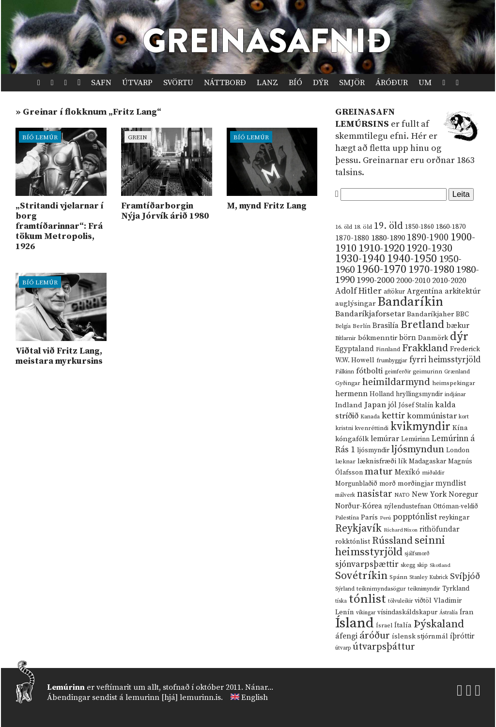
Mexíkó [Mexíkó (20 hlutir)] (407, 472)
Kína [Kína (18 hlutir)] (460, 427)
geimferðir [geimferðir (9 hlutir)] (398, 372)
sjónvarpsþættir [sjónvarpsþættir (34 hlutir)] (367, 564)
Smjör (352, 82)
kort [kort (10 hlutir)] (464, 416)
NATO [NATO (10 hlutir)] (402, 495)
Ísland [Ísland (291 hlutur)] (354, 623)
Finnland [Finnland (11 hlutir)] (388, 349)
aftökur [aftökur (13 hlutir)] (394, 292)
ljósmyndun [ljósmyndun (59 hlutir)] (417, 449)
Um (425, 82)
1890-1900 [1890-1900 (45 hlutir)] (428, 237)
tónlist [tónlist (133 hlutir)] (367, 599)
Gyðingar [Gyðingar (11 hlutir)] (347, 383)
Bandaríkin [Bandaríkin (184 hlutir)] (410, 302)
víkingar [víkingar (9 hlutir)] (365, 612)
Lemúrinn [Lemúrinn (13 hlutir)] (415, 439)
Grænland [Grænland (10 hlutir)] (457, 371)
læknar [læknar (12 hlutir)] (345, 461)
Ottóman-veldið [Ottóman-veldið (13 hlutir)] (455, 506)
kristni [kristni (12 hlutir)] (344, 428)
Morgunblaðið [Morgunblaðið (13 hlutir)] (356, 484)
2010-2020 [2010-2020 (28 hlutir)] (449, 280)
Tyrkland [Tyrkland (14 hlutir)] (455, 589)
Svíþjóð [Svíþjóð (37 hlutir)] (465, 576)
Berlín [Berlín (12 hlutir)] (362, 326)
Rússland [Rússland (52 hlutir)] (392, 541)
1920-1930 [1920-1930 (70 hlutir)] (429, 248)
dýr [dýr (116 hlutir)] (459, 336)
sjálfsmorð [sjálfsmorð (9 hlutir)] (417, 553)
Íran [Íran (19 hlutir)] (467, 612)
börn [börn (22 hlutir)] (407, 337)
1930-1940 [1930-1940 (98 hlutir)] (360, 259)
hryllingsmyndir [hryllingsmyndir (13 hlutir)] (419, 394)
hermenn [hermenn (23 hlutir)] (351, 394)
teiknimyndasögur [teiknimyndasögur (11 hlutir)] (381, 589)
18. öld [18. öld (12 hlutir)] (363, 227)
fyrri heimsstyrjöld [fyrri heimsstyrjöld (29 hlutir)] (444, 360)
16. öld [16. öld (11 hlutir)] (343, 227)
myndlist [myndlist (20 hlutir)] (450, 483)
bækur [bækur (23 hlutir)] (457, 325)
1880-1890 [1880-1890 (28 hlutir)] (388, 238)
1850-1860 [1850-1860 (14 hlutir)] (419, 227)
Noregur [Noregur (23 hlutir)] (463, 494)
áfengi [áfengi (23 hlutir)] (346, 636)
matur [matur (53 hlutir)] (379, 471)
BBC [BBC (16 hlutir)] (462, 314)
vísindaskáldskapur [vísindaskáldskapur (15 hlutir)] (407, 612)
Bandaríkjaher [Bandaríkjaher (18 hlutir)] (430, 314)
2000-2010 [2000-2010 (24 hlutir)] (413, 280)
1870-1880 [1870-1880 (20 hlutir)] (352, 238)
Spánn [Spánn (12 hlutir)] (398, 577)
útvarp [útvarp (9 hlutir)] (343, 648)
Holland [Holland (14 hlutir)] (382, 394)
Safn (101, 82)
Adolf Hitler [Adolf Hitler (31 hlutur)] (358, 291)
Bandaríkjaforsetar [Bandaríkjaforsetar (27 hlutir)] (370, 314)
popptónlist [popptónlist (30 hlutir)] (415, 517)
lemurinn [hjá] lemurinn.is (173, 697)
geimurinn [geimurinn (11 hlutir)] (427, 371)
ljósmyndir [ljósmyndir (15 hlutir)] (373, 450)
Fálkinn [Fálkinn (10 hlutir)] (344, 371)
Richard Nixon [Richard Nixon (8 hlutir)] (401, 530)
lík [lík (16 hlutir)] (402, 461)
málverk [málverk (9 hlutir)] (345, 495)
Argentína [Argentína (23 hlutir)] (425, 291)
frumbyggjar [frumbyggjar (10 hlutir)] (391, 360)
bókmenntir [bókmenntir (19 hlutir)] (377, 337)
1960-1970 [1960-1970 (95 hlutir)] (381, 270)
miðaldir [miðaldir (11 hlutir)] (433, 472)
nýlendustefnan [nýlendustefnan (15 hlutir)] (407, 506)
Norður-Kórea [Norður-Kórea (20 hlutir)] (358, 506)
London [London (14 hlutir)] (457, 450)
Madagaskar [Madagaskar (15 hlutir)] (427, 461)
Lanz (267, 82)
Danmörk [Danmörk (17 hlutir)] (433, 338)
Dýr (320, 82)
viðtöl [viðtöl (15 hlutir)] (423, 600)
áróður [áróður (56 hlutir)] (374, 635)
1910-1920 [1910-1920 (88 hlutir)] (381, 248)
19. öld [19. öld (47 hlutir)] (388, 226)
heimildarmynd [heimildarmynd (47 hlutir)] (396, 382)
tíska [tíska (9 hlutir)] (341, 601)
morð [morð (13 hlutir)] (387, 484)
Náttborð (225, 82)
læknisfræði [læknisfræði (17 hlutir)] (376, 461)
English (254, 697)
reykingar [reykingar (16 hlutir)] (454, 517)
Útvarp (137, 82)
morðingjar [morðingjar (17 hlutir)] (416, 483)
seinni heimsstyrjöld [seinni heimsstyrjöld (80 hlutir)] (390, 546)
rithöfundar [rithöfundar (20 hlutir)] (439, 529)
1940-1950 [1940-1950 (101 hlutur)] (412, 259)
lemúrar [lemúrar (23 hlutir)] (385, 439)
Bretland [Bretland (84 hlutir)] (422, 325)
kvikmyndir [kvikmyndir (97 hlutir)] (420, 426)
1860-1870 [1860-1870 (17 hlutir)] (450, 227)
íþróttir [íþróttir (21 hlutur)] (462, 636)
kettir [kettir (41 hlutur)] (393, 415)
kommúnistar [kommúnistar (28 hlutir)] (432, 416)
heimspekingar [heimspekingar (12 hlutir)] (453, 383)
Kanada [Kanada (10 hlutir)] (370, 416)
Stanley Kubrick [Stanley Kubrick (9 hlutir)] (428, 577)
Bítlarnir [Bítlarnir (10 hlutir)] (345, 338)
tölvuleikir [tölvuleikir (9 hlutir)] (400, 601)
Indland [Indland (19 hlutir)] (348, 405)
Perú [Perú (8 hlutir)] (385, 518)
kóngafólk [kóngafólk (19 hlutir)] (352, 439)
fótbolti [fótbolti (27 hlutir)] (369, 371)
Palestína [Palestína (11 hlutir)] (347, 517)
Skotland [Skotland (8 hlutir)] (440, 565)
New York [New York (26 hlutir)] (429, 495)
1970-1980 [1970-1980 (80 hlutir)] (431, 270)
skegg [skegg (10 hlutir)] (408, 565)
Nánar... (259, 687)
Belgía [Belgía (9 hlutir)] (343, 326)
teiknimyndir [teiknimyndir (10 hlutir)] (424, 589)
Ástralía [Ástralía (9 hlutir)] (448, 612)
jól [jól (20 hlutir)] (392, 405)
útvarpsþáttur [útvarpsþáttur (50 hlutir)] (384, 647)
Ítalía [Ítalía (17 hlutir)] (403, 625)
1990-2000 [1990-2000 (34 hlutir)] (375, 280)
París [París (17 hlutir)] (369, 517)
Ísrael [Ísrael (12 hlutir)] (384, 625)
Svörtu (178, 82)
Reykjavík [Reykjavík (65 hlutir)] (358, 528)
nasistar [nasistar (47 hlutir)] (374, 494)
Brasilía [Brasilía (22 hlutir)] (385, 325)
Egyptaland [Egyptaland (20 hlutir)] (354, 349)
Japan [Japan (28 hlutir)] (375, 405)
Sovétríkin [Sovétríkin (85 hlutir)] (361, 576)
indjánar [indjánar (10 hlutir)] (455, 394)
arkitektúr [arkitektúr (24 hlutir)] (462, 291)
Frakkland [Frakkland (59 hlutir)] (425, 348)
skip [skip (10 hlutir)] (422, 565)
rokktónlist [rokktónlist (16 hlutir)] (352, 541)
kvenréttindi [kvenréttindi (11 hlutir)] (371, 428)
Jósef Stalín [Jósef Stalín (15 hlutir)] (416, 405)
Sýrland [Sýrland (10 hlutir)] (345, 589)
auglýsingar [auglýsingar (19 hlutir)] (355, 303)
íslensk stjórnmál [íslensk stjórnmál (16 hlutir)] (420, 636)
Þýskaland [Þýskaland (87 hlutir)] (439, 624)
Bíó (295, 82)
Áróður (391, 82)
